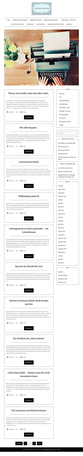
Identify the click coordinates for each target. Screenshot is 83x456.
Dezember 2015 (62, 196)
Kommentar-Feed (62, 279)
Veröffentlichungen (20, 20)
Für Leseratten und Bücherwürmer (29, 414)
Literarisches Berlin (29, 165)
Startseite (61, 93)
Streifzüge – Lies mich (68, 20)
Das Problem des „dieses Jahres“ (29, 342)
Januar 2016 (61, 193)
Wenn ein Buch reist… (63, 146)
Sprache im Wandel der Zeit (28, 270)
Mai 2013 (60, 259)
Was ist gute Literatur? (64, 150)
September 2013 (62, 249)
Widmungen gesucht (28, 199)
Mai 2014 (60, 221)
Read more (29, 121)
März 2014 (61, 228)
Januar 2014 (61, 234)
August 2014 (61, 214)
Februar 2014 (61, 231)
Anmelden (60, 272)
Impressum (30, 24)
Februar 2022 (61, 189)
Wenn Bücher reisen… (51, 20)
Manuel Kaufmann (62, 175)
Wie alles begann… (28, 131)
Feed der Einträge (62, 275)
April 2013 (61, 262)
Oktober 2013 (61, 245)
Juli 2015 (60, 200)
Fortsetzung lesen (17, 24)
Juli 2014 (60, 217)
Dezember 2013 (62, 238)
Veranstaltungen (36, 20)
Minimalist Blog (47, 453)
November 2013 (62, 242)
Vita (8, 20)
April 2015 (61, 206)
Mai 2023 (60, 186)
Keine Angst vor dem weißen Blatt (67, 143)
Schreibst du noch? (63, 153)
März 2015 (61, 210)
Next (39, 447)
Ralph (59, 171)
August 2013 (61, 252)
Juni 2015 (60, 203)
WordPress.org (62, 282)
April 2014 (61, 224)
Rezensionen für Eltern (56, 24)
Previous (19, 447)
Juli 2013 (60, 256)
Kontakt (69, 24)
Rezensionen (40, 24)
